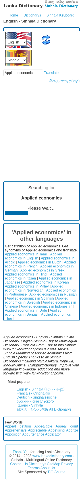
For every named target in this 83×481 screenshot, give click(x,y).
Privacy (67, 464)
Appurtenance (33, 434)
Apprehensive (16, 430)
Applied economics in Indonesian (46, 306)
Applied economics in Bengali (33, 312)
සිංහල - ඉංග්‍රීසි (54, 389)
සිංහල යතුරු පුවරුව (64, 81)
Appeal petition (18, 426)
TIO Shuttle (56, 472)
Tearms (34, 468)
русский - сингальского (35, 401)
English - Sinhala (30, 389)
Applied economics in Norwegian (34, 288)
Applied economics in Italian (33, 276)
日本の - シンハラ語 (32, 409)
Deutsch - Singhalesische (37, 397)
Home (13, 15)
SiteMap (53, 464)
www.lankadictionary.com (52, 456)
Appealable (43, 426)
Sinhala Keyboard (60, 15)
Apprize (72, 430)
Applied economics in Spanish (30, 298)
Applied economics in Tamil (26, 254)
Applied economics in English (33, 256)
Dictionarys (32, 15)
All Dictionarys (60, 409)
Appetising (56, 430)
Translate (51, 73)
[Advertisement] (41, 127)
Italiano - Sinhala (30, 405)
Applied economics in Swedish (36, 300)
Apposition (13, 434)
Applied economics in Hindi (26, 274)
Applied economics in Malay (27, 286)
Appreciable (37, 430)
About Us (48, 468)
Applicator (53, 434)
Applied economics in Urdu (26, 310)
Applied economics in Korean (46, 282)
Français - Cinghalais (33, 393)
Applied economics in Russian (53, 294)
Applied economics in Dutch (39, 262)
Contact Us (19, 464)
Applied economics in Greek (42, 270)
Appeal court (67, 426)
